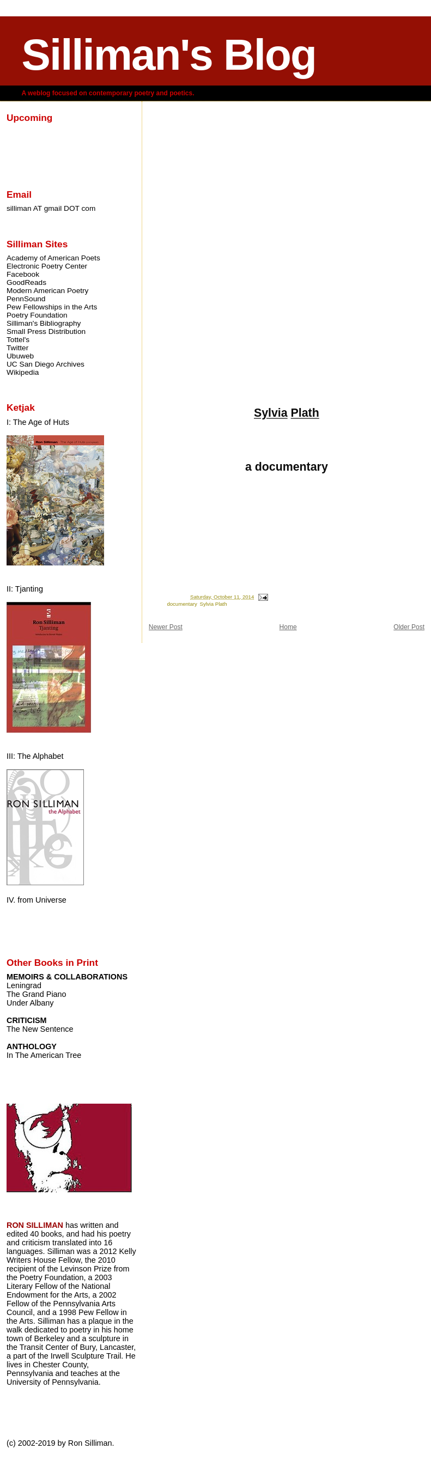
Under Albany (30, 1003)
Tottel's (18, 340)
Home (288, 627)
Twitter (17, 348)
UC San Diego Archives (45, 364)
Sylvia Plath (213, 604)
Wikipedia (23, 372)
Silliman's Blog (169, 55)
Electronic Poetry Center (47, 266)
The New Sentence (40, 1029)
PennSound (26, 299)
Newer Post (166, 627)
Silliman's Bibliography (44, 323)
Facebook (23, 274)
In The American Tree (44, 1055)
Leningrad (24, 985)
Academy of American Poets (53, 258)
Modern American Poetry (47, 291)
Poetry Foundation (37, 315)
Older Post (408, 627)
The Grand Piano (36, 994)
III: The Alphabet (35, 756)
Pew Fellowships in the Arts (52, 307)
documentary (182, 604)
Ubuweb (20, 356)
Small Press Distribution (46, 331)
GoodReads (26, 282)
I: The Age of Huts (38, 422)
